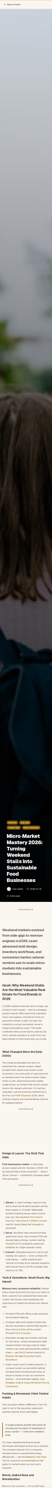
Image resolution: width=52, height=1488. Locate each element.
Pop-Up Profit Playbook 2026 (21, 1095)
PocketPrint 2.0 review (18, 1333)
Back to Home (12, 4)
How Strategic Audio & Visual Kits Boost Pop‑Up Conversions (27, 1383)
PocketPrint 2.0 (14, 1243)
